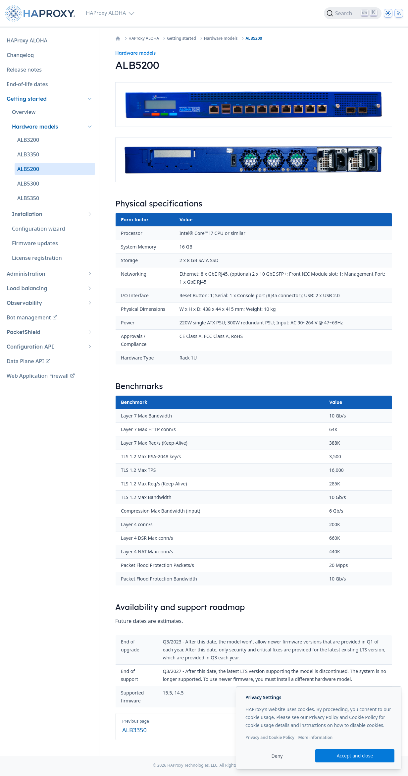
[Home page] (41, 13)
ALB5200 (253, 38)
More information (315, 737)
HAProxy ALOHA (143, 38)
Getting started (181, 38)
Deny (277, 756)
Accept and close (355, 755)
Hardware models (221, 38)
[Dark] (388, 13)
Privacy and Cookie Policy (269, 737)
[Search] (353, 13)
